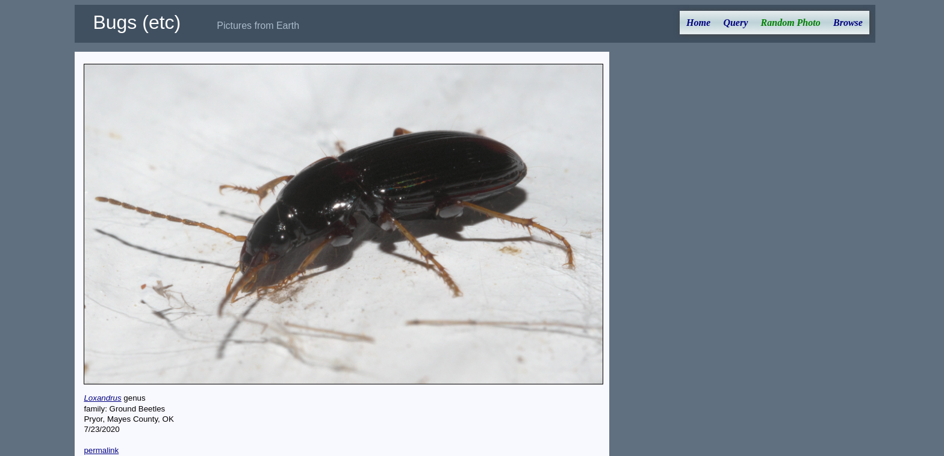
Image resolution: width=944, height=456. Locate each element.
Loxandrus (102, 397)
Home (698, 22)
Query (735, 22)
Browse (848, 22)
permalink (101, 450)
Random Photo (791, 22)
